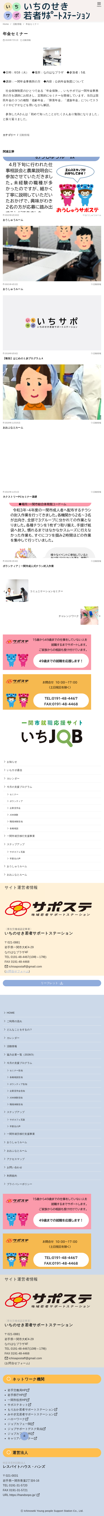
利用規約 (12, 1175)
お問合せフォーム (17, 971)
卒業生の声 (15, 858)
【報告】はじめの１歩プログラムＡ (23, 358)
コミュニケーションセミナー (46, 591)
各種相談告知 (16, 1077)
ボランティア (16, 801)
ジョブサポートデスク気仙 (25, 1428)
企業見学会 (15, 808)
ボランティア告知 (18, 1084)
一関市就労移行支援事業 (21, 836)
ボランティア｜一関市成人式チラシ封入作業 (28, 566)
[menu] (99, 4)
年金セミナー (32, 24)
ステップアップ (16, 844)
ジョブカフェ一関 (19, 1423)
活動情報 (17, 24)
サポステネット (18, 1404)
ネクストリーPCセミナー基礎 (20, 496)
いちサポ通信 (14, 770)
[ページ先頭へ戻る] (24, 1436)
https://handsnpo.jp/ (22, 1494)
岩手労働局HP (17, 1390)
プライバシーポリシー (19, 1184)
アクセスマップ (16, 1159)
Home (6, 24)
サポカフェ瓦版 (17, 852)
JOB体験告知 (16, 1097)
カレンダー (13, 778)
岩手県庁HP (15, 1394)
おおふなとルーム (13, 427)
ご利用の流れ (14, 1021)
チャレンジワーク (69, 616)
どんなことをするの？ (19, 1029)
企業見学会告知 (17, 1091)
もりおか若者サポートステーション (31, 1409)
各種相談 (14, 828)
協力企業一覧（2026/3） (21, 1054)
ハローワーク (16, 1419)
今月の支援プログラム (19, 786)
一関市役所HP (17, 1399)
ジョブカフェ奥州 (19, 1433)
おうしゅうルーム (13, 219)
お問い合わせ (14, 1167)
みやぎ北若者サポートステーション (31, 1414)
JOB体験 (14, 815)
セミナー (14, 794)
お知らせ (12, 761)
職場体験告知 (16, 821)
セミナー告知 (16, 1070)
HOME (11, 1012)
